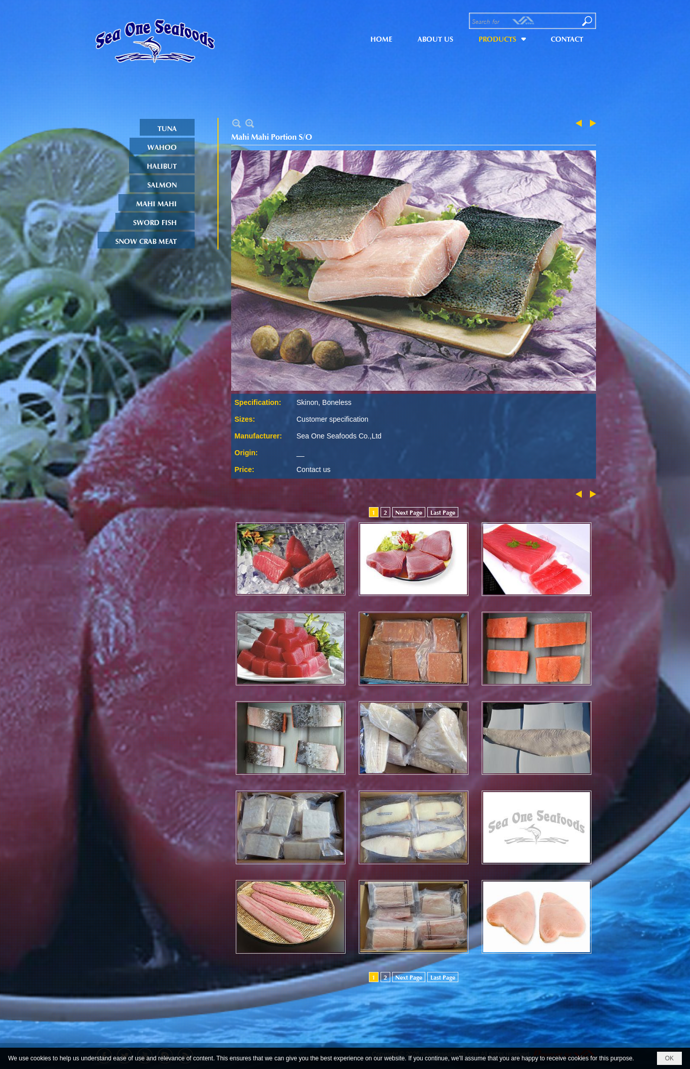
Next (591, 123)
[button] (502, 37)
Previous (581, 123)
